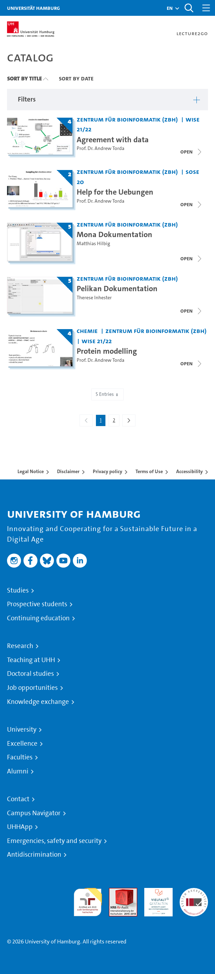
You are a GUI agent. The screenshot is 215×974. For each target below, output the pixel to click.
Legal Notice (31, 471)
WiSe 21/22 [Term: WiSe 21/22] (97, 340)
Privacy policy (107, 471)
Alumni (17, 771)
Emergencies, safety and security (54, 840)
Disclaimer (68, 471)
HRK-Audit (156, 892)
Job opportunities (32, 687)
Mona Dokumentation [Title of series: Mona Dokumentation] (114, 234)
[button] (170, 8)
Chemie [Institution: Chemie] (87, 330)
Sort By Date (76, 78)
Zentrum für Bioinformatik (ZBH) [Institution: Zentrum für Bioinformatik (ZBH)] (127, 119)
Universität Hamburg (33, 8)
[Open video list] (191, 258)
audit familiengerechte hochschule (88, 900)
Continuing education (38, 618)
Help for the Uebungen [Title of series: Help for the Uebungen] (115, 192)
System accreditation (194, 896)
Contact (18, 799)
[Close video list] (191, 151)
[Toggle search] (188, 8)
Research (20, 646)
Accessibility (189, 471)
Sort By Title (24, 78)
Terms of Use (149, 471)
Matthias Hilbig (93, 243)
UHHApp (20, 826)
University (21, 729)
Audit (115, 892)
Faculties (20, 757)
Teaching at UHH (31, 660)
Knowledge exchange (38, 701)
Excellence (22, 743)
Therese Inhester (94, 297)
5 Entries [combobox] (107, 394)
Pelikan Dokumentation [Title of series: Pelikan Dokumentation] (117, 288)
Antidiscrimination (34, 854)
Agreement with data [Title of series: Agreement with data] (113, 139)
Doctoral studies (30, 673)
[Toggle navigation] (206, 8)
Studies (18, 590)
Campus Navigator (34, 813)
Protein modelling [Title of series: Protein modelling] (107, 351)
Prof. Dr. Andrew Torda (100, 148)
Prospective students (37, 604)
